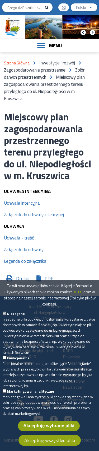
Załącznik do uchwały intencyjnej (34, 214)
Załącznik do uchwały (24, 249)
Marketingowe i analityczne (30, 398)
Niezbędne (16, 321)
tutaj (78, 299)
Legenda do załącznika (25, 261)
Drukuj (22, 278)
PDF (49, 278)
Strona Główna (17, 63)
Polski (86, 8)
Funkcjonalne (18, 365)
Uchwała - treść (19, 237)
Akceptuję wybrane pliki (48, 433)
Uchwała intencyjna (22, 203)
